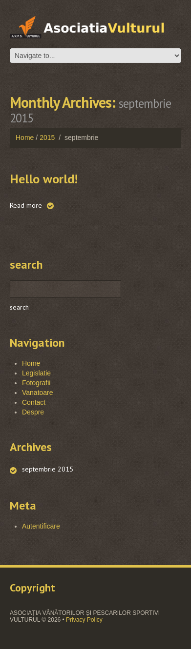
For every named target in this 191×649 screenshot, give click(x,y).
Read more (26, 205)
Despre (33, 412)
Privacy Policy (84, 619)
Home (25, 138)
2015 (47, 138)
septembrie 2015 (47, 469)
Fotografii (36, 383)
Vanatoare (37, 392)
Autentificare (41, 526)
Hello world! (44, 179)
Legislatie (36, 373)
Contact (33, 402)
